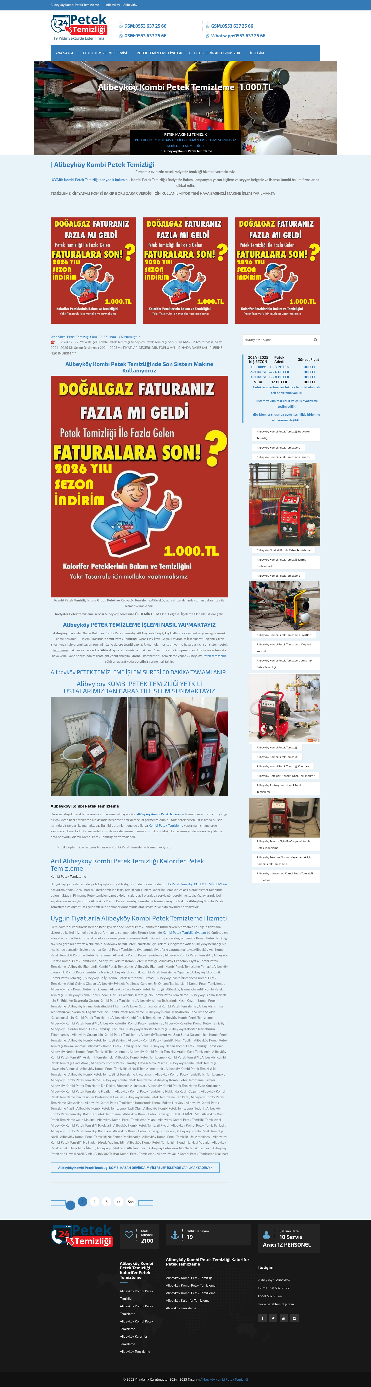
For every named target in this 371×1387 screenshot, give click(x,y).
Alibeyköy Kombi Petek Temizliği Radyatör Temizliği (283, 435)
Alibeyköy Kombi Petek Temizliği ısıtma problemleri (281, 563)
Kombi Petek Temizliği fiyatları (184, 932)
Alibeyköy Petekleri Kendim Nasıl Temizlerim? (286, 775)
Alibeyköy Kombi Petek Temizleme (188, 151)
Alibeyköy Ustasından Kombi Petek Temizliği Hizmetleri (285, 876)
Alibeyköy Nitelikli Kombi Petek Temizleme (284, 550)
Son (131, 1202)
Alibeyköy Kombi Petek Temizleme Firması (283, 456)
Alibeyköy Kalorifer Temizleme (133, 1340)
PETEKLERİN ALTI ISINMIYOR (217, 53)
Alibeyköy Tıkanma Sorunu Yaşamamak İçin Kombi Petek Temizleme (284, 860)
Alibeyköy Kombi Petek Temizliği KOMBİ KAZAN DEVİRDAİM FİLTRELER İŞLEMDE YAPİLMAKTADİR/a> (135, 1168)
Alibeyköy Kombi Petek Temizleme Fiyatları (284, 634)
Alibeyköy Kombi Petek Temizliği (277, 747)
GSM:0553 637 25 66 (145, 26)
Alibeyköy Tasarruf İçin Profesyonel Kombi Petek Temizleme (283, 844)
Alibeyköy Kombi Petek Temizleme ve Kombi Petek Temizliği (284, 664)
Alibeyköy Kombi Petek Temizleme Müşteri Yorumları (284, 647)
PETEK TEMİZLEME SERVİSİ (105, 53)
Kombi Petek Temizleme (166, 825)
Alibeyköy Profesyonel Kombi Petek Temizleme (279, 788)
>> (119, 1202)
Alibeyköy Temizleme (135, 1351)
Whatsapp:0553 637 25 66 (238, 35)
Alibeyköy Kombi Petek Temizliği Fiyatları (283, 766)
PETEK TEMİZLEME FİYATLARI (161, 53)
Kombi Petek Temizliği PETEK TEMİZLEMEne (194, 884)
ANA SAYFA (64, 53)
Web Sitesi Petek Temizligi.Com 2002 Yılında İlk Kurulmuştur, (96, 337)
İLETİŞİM (257, 53)
